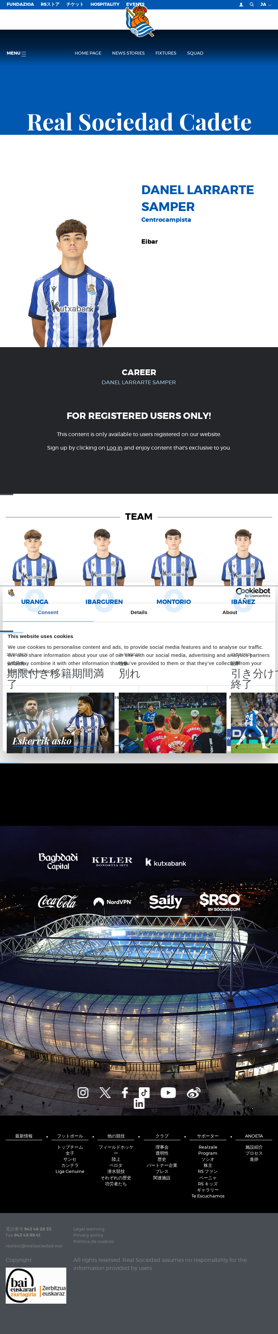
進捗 (254, 1159)
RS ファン (208, 1172)
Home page (88, 53)
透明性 (162, 1153)
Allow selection (138, 737)
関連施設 (162, 1178)
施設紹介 (254, 1147)
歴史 (162, 1159)
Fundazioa (20, 4)
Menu (16, 53)
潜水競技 (116, 1172)
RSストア (50, 4)
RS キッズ (208, 1184)
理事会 (162, 1147)
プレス (162, 1172)
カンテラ (70, 1165)
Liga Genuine (70, 1172)
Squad (195, 53)
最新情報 (24, 1136)
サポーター (208, 1136)
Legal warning (88, 1229)
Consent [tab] (48, 612)
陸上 (116, 1159)
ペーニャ (208, 1178)
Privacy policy (88, 1235)
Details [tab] (139, 612)
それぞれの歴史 (116, 1178)
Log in (115, 448)
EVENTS (135, 4)
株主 (208, 1165)
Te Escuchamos (208, 1196)
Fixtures (165, 53)
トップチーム (70, 1147)
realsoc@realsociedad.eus (34, 1246)
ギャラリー (208, 1190)
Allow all (227, 737)
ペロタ (116, 1165)
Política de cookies (93, 1242)
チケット (75, 4)
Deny (50, 737)
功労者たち (116, 1184)
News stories (128, 53)
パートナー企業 (162, 1165)
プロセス (254, 1153)
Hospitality (105, 4)
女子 (70, 1153)
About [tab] (229, 612)
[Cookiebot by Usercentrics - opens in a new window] (240, 593)
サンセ (69, 1159)
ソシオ (207, 1159)
